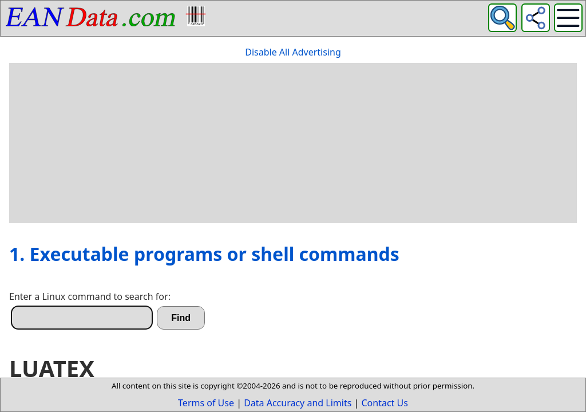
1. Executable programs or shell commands (204, 253)
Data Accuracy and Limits (297, 403)
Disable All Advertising (293, 52)
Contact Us (385, 403)
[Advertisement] (293, 143)
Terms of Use (206, 403)
